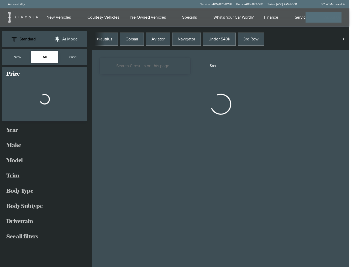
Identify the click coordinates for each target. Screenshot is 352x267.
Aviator (158, 39)
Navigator (186, 39)
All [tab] (45, 57)
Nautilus (104, 39)
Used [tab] (72, 57)
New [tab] (17, 57)
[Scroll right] (343, 39)
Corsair (131, 39)
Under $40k (219, 39)
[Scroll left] (97, 39)
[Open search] (288, 17)
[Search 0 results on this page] (145, 66)
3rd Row (251, 39)
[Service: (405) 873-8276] (216, 4)
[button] (308, 4)
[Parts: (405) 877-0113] (249, 4)
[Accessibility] (14, 4)
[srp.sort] (210, 66)
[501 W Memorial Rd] (331, 4)
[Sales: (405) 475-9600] (282, 4)
